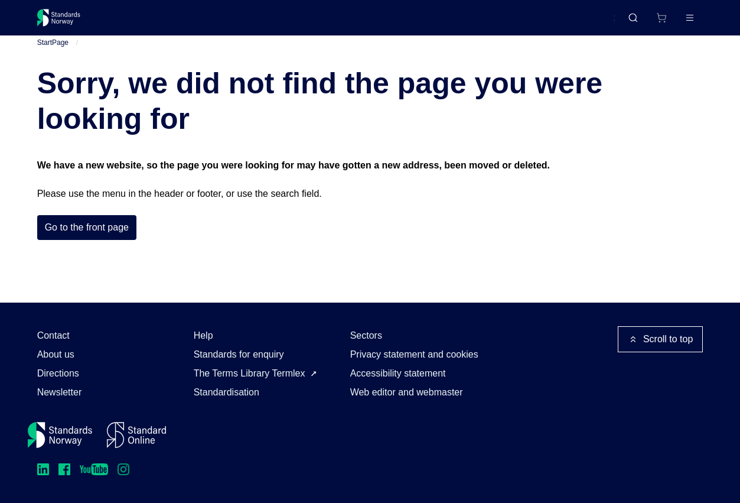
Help (203, 335)
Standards (139, 22)
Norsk (592, 23)
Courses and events (222, 22)
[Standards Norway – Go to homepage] (67, 22)
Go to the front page (87, 238)
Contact (53, 335)
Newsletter (59, 392)
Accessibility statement (398, 373)
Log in (680, 22)
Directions (58, 373)
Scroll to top (660, 339)
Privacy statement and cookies (414, 354)
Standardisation (226, 392)
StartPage (53, 52)
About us (55, 354)
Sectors (366, 335)
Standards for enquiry (239, 354)
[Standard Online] (136, 435)
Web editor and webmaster (406, 392)
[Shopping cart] (637, 22)
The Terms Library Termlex (249, 373)
